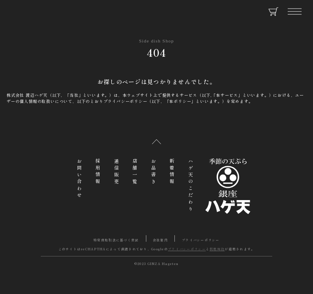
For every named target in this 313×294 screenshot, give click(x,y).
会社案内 (160, 240)
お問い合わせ (79, 178)
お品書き (153, 172)
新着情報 (172, 172)
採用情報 (98, 172)
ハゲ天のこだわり (190, 185)
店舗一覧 (135, 172)
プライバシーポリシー (201, 240)
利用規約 (217, 249)
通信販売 (116, 172)
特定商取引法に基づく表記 (116, 240)
